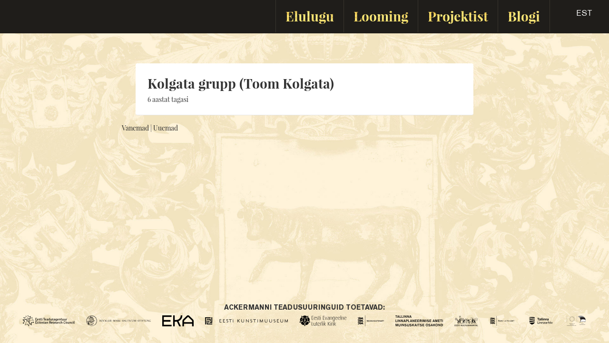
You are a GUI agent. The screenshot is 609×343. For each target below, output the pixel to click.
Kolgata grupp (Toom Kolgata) (240, 83)
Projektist (458, 16)
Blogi (524, 16)
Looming (381, 16)
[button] (576, 16)
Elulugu (309, 16)
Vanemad (135, 127)
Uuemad (165, 127)
